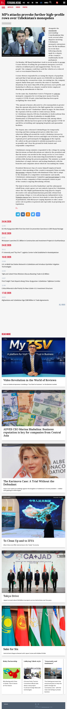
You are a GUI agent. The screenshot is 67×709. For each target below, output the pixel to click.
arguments (53, 31)
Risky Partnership (10, 661)
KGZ (28, 3)
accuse (62, 62)
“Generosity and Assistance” (50, 662)
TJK (33, 3)
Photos (25, 7)
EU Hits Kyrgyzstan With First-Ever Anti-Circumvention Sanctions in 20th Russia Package (32, 229)
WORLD (47, 3)
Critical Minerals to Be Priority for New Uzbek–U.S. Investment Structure (27, 288)
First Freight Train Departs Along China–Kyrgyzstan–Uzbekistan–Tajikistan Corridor (31, 281)
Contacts (6, 704)
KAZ (24, 3)
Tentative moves (22, 197)
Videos (18, 7)
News (3, 7)
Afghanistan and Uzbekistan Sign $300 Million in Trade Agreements (25, 300)
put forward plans (52, 177)
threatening (20, 172)
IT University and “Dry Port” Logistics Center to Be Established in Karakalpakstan (30, 252)
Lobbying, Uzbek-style (32, 661)
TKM (37, 3)
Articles (10, 7)
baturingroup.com (45, 707)
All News (62, 304)
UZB (41, 3)
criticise (57, 94)
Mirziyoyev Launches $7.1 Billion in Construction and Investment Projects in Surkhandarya (33, 241)
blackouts (45, 139)
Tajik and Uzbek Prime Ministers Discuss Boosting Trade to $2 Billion (25, 274)
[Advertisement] (33, 320)
